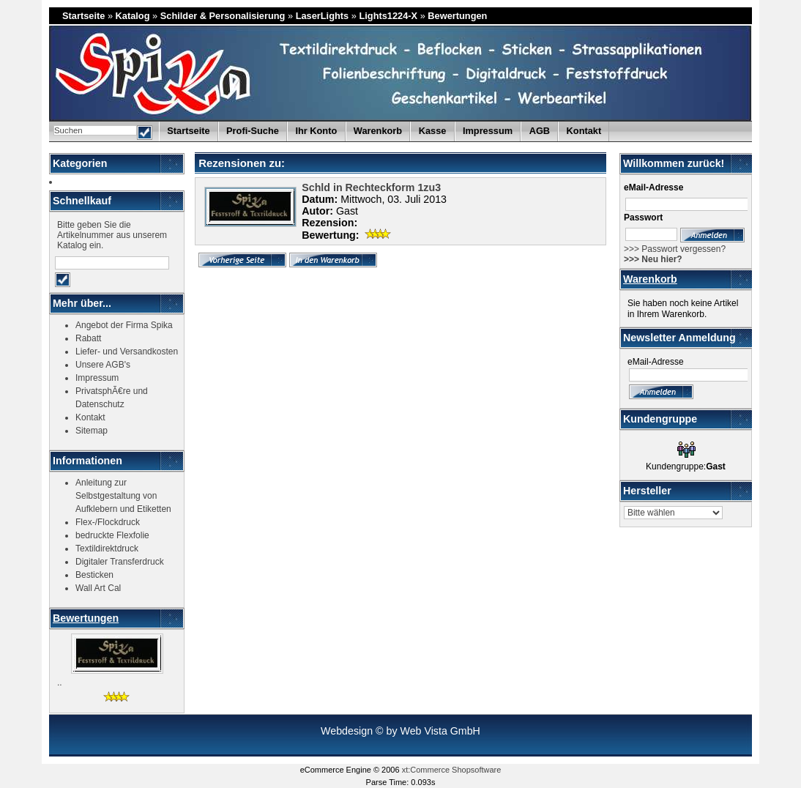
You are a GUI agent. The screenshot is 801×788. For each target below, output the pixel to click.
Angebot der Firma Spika (124, 325)
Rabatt (88, 338)
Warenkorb (650, 279)
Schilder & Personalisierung (223, 15)
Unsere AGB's (102, 365)
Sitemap (91, 430)
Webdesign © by (360, 731)
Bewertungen (457, 15)
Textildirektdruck (106, 548)
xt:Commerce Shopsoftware (452, 769)
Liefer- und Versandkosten (126, 351)
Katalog (133, 15)
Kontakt (584, 130)
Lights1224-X (388, 15)
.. (59, 682)
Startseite (83, 15)
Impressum (488, 130)
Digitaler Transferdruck (119, 562)
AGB (539, 130)
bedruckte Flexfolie (112, 535)
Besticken (94, 575)
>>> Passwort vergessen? (675, 249)
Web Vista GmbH (440, 731)
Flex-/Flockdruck (107, 522)
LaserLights (322, 15)
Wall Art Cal (98, 588)
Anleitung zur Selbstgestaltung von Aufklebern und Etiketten (123, 495)
